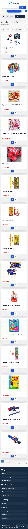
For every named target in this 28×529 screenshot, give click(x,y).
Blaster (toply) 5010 (7, 48)
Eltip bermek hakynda (7, 477)
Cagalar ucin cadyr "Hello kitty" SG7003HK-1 (14, 134)
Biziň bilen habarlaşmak (8, 488)
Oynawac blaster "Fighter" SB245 (11, 419)
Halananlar (5, 518)
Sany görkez (18, 29)
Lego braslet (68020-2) (8, 191)
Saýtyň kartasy (5, 495)
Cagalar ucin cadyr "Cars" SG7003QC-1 (12, 105)
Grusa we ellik (6, 163)
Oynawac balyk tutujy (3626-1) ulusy (12, 334)
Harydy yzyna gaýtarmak (8, 492)
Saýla (3, 29)
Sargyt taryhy (5, 514)
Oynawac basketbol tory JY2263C (11, 391)
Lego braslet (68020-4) (8, 248)
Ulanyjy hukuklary (6, 480)
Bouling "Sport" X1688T (8, 76)
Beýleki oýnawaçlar (20, 16)
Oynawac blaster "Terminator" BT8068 (12, 448)
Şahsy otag (5, 511)
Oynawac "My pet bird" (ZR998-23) (11, 305)
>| (9, 461)
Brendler (4, 503)
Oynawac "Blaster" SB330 (9, 277)
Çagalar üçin (10, 16)
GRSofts (8, 525)
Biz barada (4, 473)
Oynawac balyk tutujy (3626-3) (10, 362)
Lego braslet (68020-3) (8, 220)
